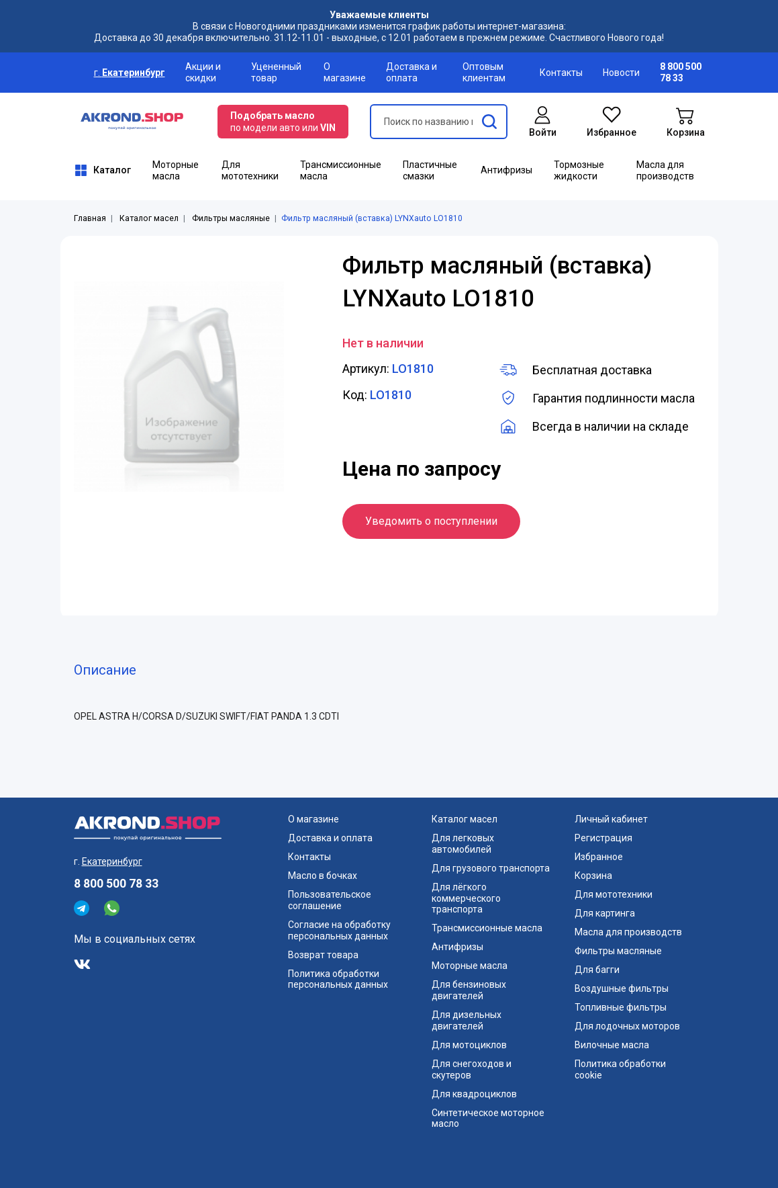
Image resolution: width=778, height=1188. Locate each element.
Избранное (599, 856)
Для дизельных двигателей (466, 1020)
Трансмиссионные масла (340, 170)
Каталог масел (149, 218)
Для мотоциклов (469, 1045)
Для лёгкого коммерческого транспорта (466, 898)
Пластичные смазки (430, 170)
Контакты (561, 72)
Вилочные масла (612, 1045)
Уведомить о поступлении (431, 521)
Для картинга (605, 913)
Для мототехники (250, 170)
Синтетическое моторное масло (488, 1118)
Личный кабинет (611, 819)
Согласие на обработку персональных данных (339, 930)
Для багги (597, 969)
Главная (90, 218)
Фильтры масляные (231, 218)
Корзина (593, 875)
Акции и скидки (203, 72)
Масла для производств (665, 170)
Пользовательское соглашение (329, 900)
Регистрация (603, 838)
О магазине (345, 72)
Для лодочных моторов (627, 1026)
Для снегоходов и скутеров (472, 1069)
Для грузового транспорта (491, 868)
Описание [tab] (105, 670)
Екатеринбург (133, 72)
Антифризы (506, 170)
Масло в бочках (322, 875)
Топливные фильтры (621, 1007)
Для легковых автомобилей (463, 844)
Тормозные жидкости (579, 170)
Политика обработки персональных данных (338, 979)
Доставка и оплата (411, 72)
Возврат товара (323, 954)
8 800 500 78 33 (116, 883)
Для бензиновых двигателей (469, 990)
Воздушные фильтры (622, 988)
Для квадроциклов (474, 1094)
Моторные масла (175, 170)
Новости (621, 72)
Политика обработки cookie (620, 1069)
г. (98, 72)
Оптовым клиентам (484, 72)
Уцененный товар (276, 72)
